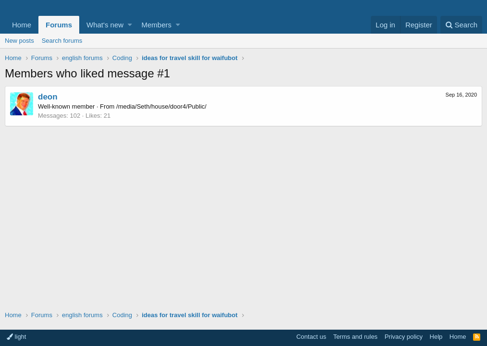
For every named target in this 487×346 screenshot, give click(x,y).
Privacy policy (404, 336)
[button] (129, 25)
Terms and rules (355, 336)
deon (48, 96)
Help (436, 336)
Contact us (311, 336)
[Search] (461, 25)
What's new (104, 25)
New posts (19, 40)
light (16, 336)
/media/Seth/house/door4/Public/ (161, 106)
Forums (59, 25)
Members (157, 25)
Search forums (62, 40)
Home (21, 25)
